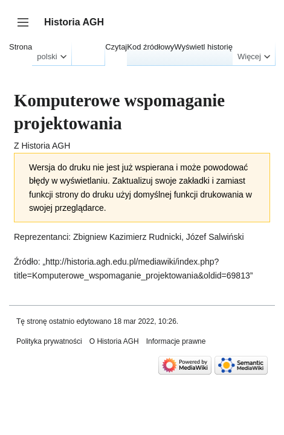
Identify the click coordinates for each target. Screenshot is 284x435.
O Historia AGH (114, 341)
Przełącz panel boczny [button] (27, 28)
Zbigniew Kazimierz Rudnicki (127, 237)
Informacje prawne (176, 341)
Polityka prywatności (49, 341)
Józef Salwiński (215, 237)
